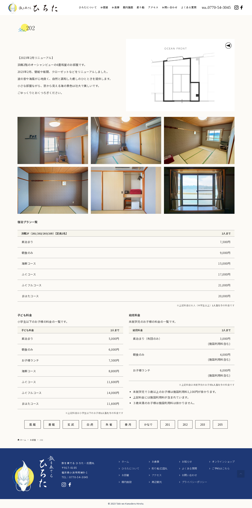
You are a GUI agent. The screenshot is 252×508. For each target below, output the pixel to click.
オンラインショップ (223, 461)
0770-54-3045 (216, 7)
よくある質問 (189, 468)
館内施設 (127, 482)
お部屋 (125, 475)
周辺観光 (157, 482)
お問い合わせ (189, 475)
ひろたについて (130, 468)
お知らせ (187, 461)
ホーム (125, 461)
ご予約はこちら (221, 468)
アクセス (157, 475)
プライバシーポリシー (194, 482)
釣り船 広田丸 (159, 468)
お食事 (155, 461)
